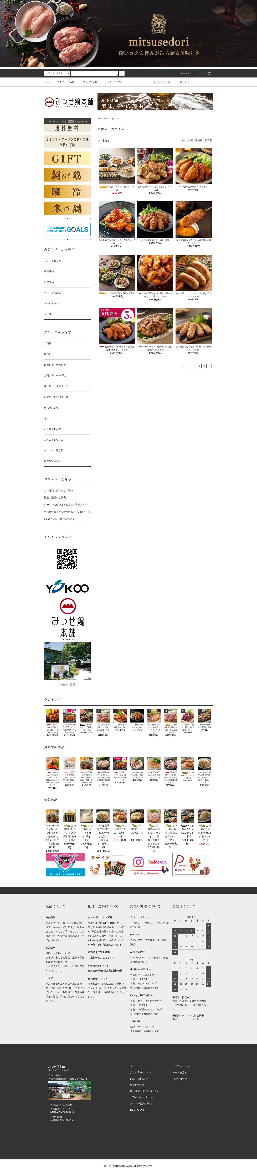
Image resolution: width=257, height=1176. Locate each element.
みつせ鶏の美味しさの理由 (58, 490)
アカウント (184, 73)
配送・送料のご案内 (55, 497)
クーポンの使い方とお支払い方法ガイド (66, 504)
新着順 (208, 140)
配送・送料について (141, 1078)
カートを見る (179, 1072)
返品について (137, 1085)
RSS (132, 1109)
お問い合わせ (182, 82)
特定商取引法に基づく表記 (144, 1091)
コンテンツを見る (111, 82)
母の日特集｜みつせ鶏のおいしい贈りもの (67, 511)
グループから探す (89, 82)
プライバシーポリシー (142, 1097)
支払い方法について (141, 1072)
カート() (204, 73)
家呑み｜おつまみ (112, 119)
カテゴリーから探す (64, 82)
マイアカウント (180, 1066)
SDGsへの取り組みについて (59, 518)
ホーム (48, 82)
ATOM (140, 1109)
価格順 (198, 140)
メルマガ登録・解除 (160, 82)
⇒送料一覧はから (101, 957)
